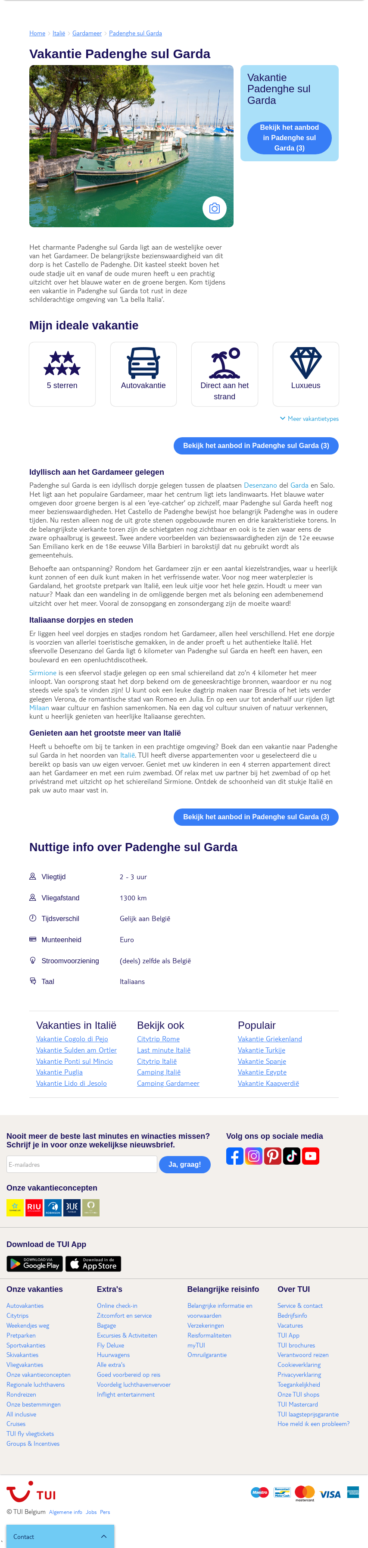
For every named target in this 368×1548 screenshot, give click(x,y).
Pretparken (21, 1335)
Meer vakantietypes (309, 418)
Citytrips (17, 1315)
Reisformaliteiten (209, 1335)
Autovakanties (25, 1305)
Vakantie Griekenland (270, 1038)
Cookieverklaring (299, 1364)
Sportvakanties (25, 1345)
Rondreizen (21, 1394)
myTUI (196, 1345)
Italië (59, 33)
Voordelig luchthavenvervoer (134, 1384)
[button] (60, 1536)
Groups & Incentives (32, 1443)
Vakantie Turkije (261, 1049)
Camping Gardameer (168, 1082)
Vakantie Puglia (59, 1071)
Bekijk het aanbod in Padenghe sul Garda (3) (289, 138)
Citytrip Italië (157, 1060)
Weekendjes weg (27, 1325)
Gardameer (87, 33)
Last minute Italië (163, 1049)
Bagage (106, 1325)
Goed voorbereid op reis (128, 1374)
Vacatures (290, 1325)
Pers (105, 1511)
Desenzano (260, 484)
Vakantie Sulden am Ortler (76, 1049)
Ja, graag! (184, 1164)
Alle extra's (111, 1364)
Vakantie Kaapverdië (268, 1082)
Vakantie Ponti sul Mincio (74, 1060)
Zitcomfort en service (124, 1315)
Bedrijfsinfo (292, 1315)
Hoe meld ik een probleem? (314, 1423)
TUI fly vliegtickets (30, 1433)
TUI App (288, 1335)
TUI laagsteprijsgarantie (308, 1414)
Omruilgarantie (207, 1354)
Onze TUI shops (298, 1394)
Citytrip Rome (158, 1038)
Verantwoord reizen (303, 1354)
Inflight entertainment (126, 1394)
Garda (299, 484)
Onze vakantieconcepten (38, 1374)
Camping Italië (159, 1071)
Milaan (39, 707)
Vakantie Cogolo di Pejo (72, 1038)
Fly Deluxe (110, 1345)
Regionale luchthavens (35, 1384)
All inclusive (21, 1414)
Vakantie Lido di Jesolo (71, 1082)
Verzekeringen (205, 1325)
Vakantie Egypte (262, 1071)
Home (37, 33)
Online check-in (117, 1305)
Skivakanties (22, 1354)
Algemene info (65, 1511)
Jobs (91, 1511)
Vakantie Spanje (262, 1060)
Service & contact (300, 1305)
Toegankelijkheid (299, 1384)
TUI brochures (296, 1345)
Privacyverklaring (299, 1374)
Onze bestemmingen (33, 1404)
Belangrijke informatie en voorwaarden (220, 1310)
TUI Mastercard (298, 1404)
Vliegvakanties (24, 1364)
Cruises (15, 1423)
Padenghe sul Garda (135, 33)
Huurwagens (113, 1354)
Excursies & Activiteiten (127, 1335)
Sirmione (42, 672)
